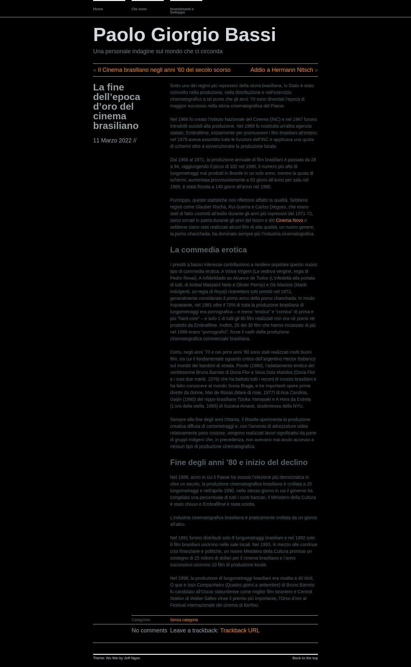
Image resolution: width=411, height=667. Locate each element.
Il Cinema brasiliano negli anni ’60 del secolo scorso (164, 70)
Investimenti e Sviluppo (182, 10)
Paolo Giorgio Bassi (184, 34)
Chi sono (139, 9)
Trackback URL (240, 630)
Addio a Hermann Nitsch (281, 70)
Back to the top (305, 658)
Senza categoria (184, 620)
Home (98, 9)
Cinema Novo (289, 220)
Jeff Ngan (132, 658)
